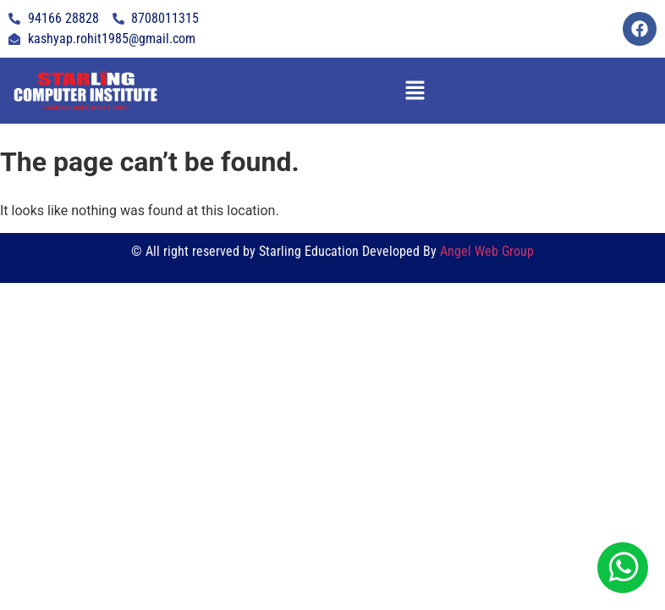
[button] (414, 91)
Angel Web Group (487, 251)
